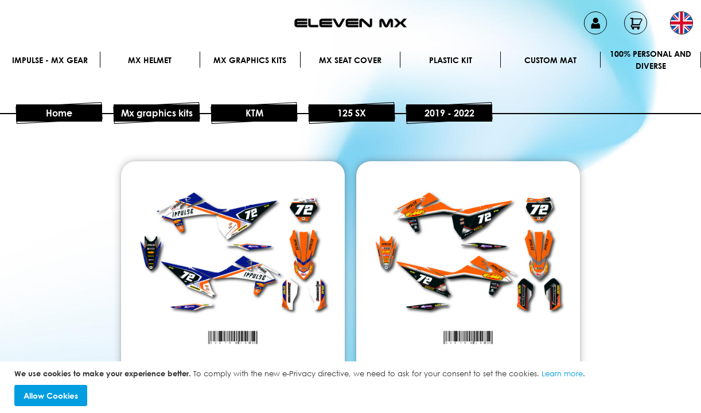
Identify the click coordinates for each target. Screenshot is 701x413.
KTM (254, 113)
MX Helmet (150, 60)
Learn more (562, 373)
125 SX (351, 113)
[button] (681, 22)
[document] (352, 387)
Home (59, 113)
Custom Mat (550, 60)
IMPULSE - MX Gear (50, 60)
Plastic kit (450, 60)
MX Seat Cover (350, 60)
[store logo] (350, 23)
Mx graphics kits (249, 60)
